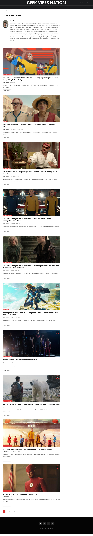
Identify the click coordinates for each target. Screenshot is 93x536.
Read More (7, 90)
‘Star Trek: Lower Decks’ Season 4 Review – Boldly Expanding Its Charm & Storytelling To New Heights (30, 79)
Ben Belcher (14, 21)
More (59, 7)
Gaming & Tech (35, 7)
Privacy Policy (68, 7)
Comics (45, 7)
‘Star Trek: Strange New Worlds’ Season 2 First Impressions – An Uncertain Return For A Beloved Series (31, 267)
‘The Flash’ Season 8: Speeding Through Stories (20, 494)
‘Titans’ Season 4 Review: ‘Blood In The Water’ (20, 360)
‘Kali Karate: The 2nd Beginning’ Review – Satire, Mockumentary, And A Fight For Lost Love (30, 173)
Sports (52, 7)
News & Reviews (23, 7)
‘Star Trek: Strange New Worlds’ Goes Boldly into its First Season (27, 449)
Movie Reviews (6, 168)
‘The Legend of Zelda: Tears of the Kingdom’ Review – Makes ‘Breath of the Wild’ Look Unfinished (31, 314)
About (78, 7)
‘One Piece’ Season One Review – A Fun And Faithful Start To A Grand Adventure (29, 126)
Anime (4, 121)
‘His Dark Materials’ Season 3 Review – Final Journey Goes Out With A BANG (31, 404)
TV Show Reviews (7, 74)
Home (14, 7)
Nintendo (5, 309)
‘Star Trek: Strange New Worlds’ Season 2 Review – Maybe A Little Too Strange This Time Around (29, 220)
